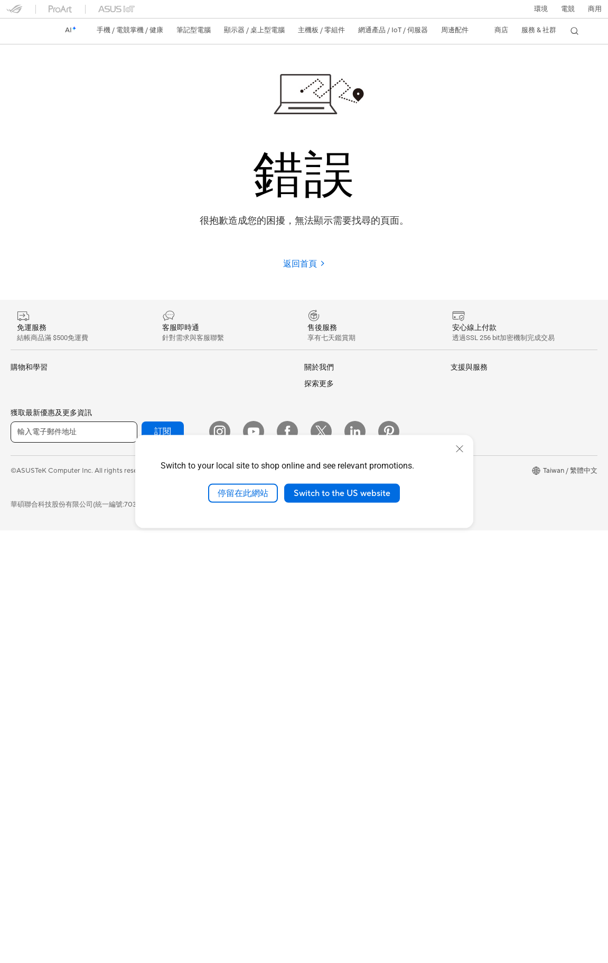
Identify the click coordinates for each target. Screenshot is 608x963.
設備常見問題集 (328, 816)
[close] (459, 448)
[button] (568, 9)
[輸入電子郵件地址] (74, 864)
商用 (17, 452)
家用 (17, 436)
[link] (24, 31)
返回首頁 (304, 264)
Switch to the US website (342, 493)
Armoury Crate (474, 580)
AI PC (460, 432)
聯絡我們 (318, 698)
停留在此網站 (243, 493)
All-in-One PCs (34, 588)
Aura (458, 596)
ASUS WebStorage (334, 533)
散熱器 (21, 773)
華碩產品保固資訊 (331, 681)
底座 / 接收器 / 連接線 (188, 772)
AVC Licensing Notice (484, 549)
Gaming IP (171, 805)
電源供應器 (28, 790)
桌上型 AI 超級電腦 (184, 585)
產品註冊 (318, 665)
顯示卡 (21, 739)
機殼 (17, 756)
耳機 (162, 687)
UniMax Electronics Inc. (341, 549)
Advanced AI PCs (478, 448)
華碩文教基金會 (328, 566)
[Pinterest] (388, 864)
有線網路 (169, 534)
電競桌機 (24, 621)
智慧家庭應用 (176, 619)
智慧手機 (24, 401)
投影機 (21, 571)
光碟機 (165, 384)
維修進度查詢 (324, 631)
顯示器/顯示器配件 (39, 555)
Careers (316, 598)
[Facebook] (287, 864)
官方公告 (318, 401)
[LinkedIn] (355, 864)
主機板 (21, 722)
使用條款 (179, 902)
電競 (17, 503)
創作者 (21, 469)
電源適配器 (172, 755)
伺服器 (165, 602)
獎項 (311, 418)
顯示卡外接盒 (176, 418)
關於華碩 (318, 384)
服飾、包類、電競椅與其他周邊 (203, 721)
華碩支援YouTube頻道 (338, 732)
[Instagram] (219, 864)
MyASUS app (325, 782)
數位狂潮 (464, 532)
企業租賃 (318, 749)
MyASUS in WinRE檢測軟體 (347, 799)
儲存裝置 (169, 401)
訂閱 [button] (162, 864)
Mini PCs (24, 638)
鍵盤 (162, 653)
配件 (17, 671)
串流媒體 (169, 704)
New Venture (324, 582)
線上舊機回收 (324, 766)
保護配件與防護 (179, 738)
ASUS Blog (468, 565)
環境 (541, 9)
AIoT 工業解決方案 (184, 568)
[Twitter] (321, 864)
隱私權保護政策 (230, 902)
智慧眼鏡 (24, 688)
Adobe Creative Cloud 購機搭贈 (500, 515)
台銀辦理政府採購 (38, 520)
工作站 (21, 654)
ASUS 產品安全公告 (335, 715)
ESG (457, 383)
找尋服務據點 (324, 648)
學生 (17, 486)
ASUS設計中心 (474, 465)
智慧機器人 (172, 551)
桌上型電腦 (28, 604)
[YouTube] (253, 864)
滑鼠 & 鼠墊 (172, 670)
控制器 (165, 789)
